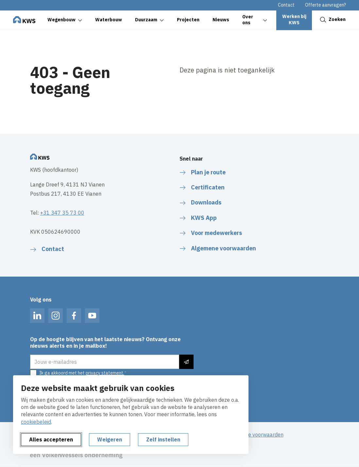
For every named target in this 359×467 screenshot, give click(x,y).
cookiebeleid (36, 421)
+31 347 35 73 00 (62, 212)
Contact (286, 5)
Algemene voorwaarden (255, 434)
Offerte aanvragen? (325, 5)
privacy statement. (105, 373)
